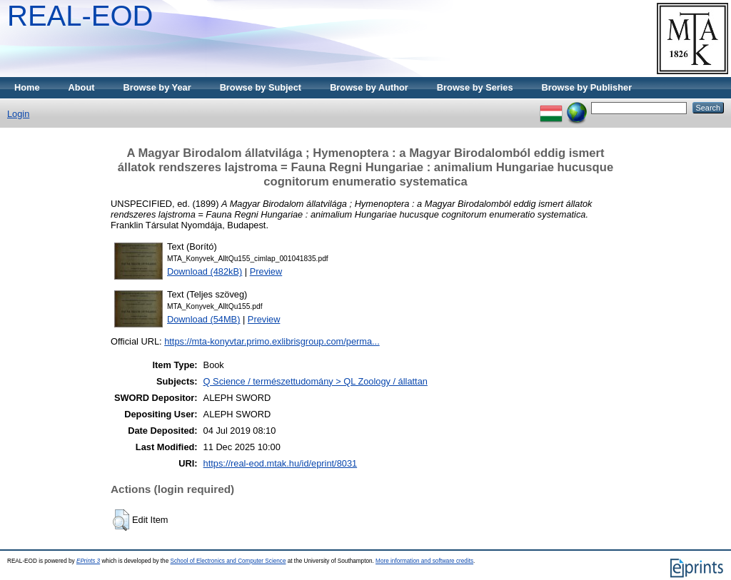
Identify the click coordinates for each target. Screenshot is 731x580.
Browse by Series (475, 87)
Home (27, 87)
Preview (266, 271)
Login (18, 113)
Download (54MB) (203, 319)
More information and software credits (424, 561)
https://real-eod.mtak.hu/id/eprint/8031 (280, 463)
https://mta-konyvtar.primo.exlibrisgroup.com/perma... (272, 341)
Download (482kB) (204, 271)
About (82, 87)
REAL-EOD (80, 15)
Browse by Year (157, 87)
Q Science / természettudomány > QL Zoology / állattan (315, 381)
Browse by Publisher (587, 87)
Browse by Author (369, 87)
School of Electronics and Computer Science (228, 561)
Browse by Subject (261, 87)
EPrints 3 (88, 561)
